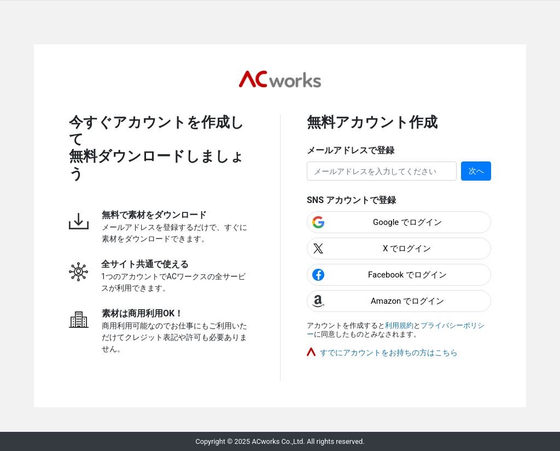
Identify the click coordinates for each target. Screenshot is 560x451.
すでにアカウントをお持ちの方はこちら (389, 352)
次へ (476, 170)
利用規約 (399, 325)
